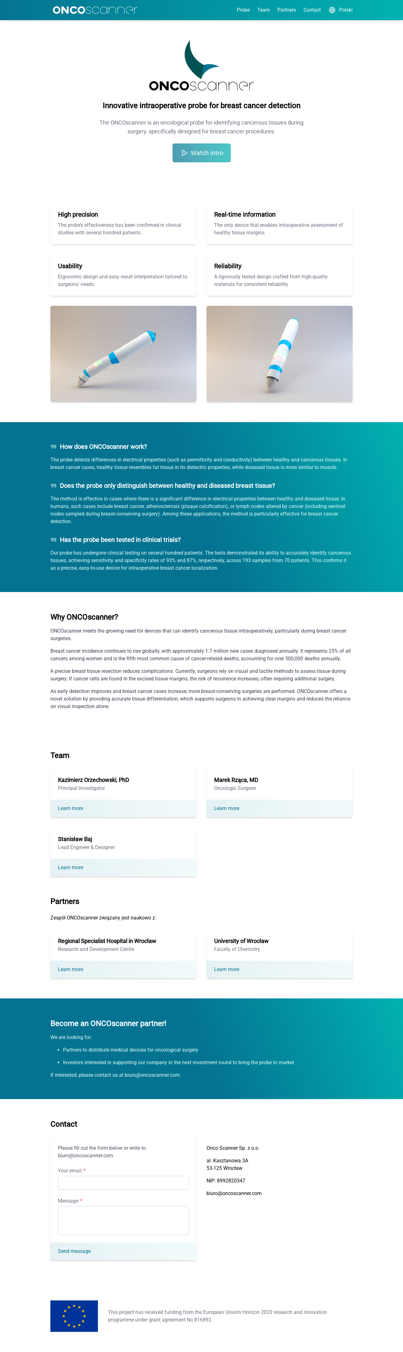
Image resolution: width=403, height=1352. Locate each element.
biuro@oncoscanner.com (234, 1193)
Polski (340, 10)
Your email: (70, 1171)
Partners (286, 10)
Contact (312, 10)
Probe (243, 10)
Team (263, 10)
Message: (68, 1201)
